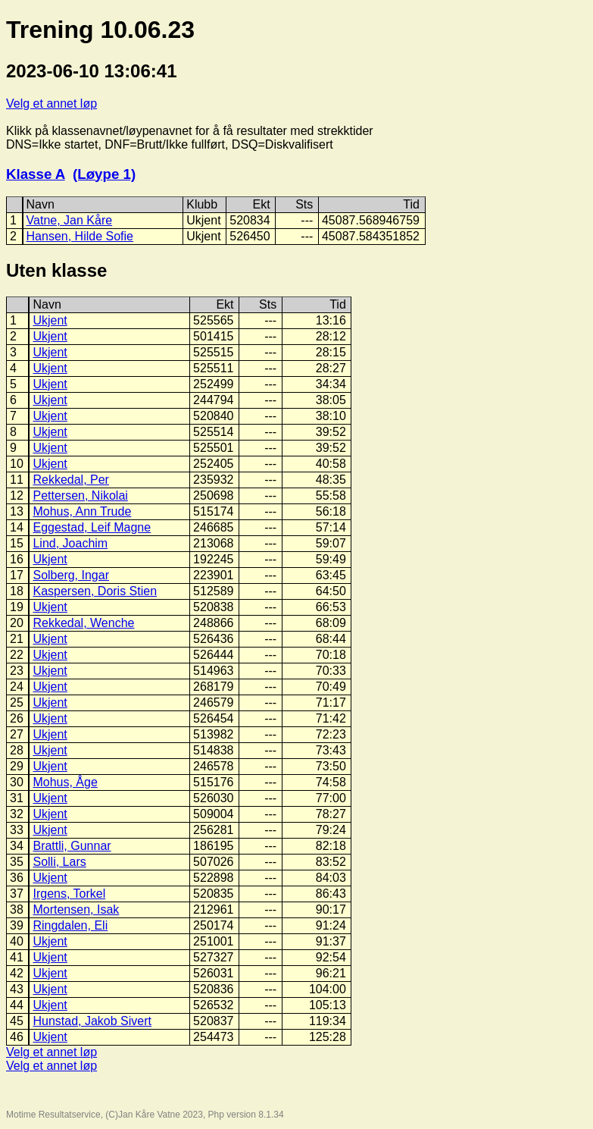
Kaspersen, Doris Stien (95, 591)
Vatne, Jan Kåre (70, 220)
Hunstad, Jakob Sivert (92, 1021)
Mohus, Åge (65, 782)
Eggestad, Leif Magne (92, 527)
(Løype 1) (104, 174)
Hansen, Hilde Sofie (80, 236)
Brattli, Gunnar (72, 845)
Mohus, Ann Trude (82, 511)
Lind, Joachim (70, 543)
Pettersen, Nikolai (80, 495)
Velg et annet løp (51, 103)
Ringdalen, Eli (70, 925)
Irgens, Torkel (69, 893)
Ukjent (50, 320)
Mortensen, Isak (76, 909)
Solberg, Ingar (71, 575)
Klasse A (35, 174)
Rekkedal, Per (71, 479)
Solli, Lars (59, 861)
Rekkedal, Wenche (83, 622)
